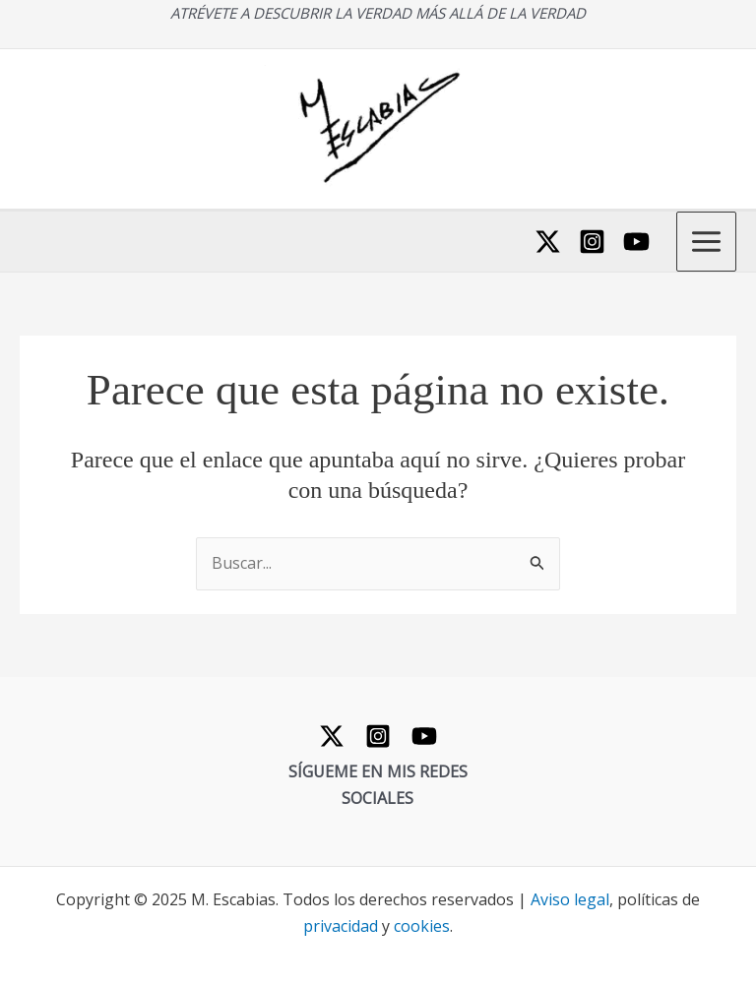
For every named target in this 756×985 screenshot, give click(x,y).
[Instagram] (592, 241)
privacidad (340, 926)
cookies (422, 926)
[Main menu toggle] (706, 242)
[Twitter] (548, 241)
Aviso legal (570, 899)
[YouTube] (636, 241)
